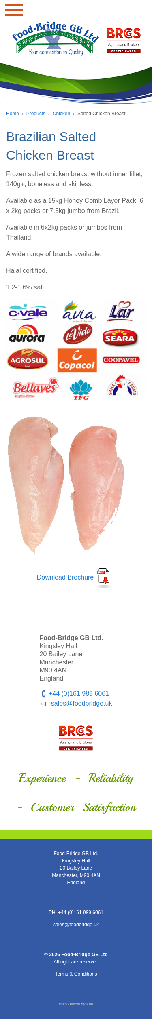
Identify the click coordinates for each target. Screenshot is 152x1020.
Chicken (61, 113)
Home (12, 113)
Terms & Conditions (76, 974)
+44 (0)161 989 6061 (79, 693)
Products (35, 113)
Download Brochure (65, 577)
